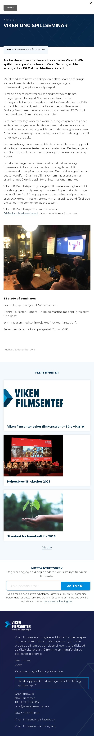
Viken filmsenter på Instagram (35, 726)
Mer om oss (22, 660)
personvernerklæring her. (58, 601)
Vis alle (47, 547)
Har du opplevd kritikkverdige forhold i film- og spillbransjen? (49, 683)
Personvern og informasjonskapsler (39, 671)
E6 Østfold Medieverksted (21, 213)
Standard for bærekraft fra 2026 (31, 536)
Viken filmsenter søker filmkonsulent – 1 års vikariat (46, 426)
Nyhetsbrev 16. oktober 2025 (28, 481)
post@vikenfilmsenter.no (32, 706)
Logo (18, 664)
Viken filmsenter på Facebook (35, 719)
